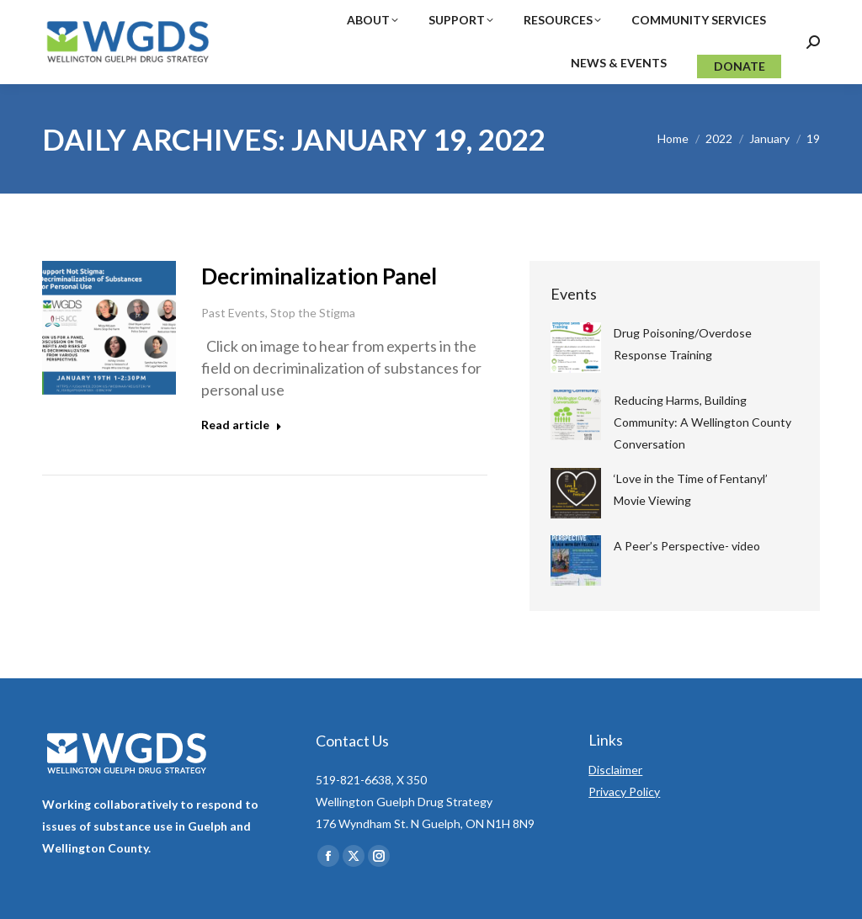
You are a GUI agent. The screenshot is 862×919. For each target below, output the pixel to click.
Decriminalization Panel (319, 276)
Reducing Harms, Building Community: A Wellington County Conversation (702, 422)
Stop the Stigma (312, 312)
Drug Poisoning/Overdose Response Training (683, 344)
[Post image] (576, 347)
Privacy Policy (624, 791)
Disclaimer (615, 769)
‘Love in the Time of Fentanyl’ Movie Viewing (691, 489)
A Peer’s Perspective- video (687, 546)
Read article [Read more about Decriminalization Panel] (241, 424)
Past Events (233, 312)
